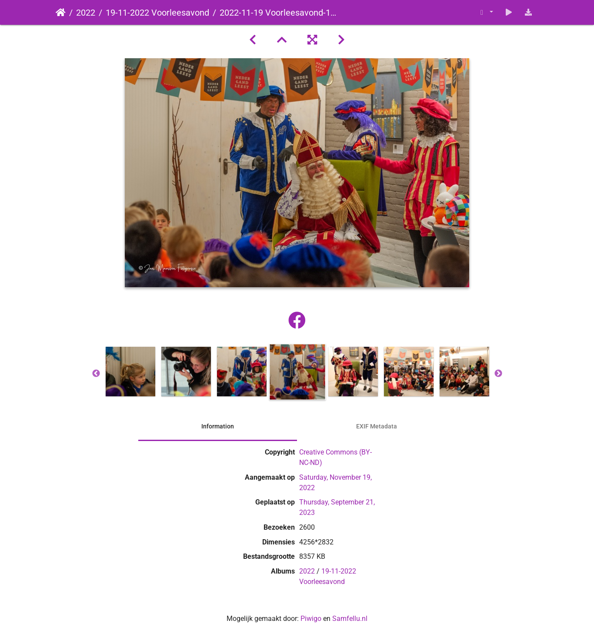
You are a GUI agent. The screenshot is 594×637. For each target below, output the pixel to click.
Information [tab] (217, 426)
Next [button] (498, 373)
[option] (130, 371)
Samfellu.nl (349, 618)
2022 (85, 12)
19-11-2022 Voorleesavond (157, 12)
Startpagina (61, 12)
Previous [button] (96, 373)
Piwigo (310, 618)
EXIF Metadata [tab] (376, 426)
